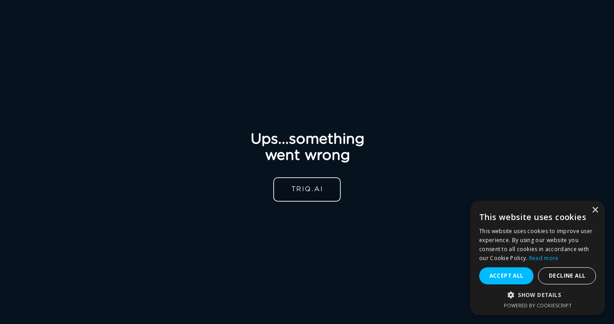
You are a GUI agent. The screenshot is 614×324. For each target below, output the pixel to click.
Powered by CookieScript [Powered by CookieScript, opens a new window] (538, 305)
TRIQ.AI (307, 189)
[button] (537, 295)
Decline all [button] (567, 275)
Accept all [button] (506, 275)
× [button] (595, 210)
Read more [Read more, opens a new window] (544, 258)
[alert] (537, 258)
